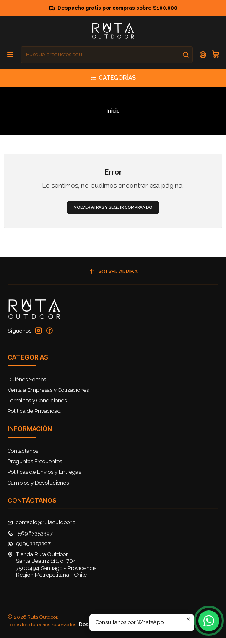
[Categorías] (113, 78)
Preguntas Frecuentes (35, 461)
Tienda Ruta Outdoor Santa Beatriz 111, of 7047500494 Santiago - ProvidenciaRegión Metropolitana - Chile (52, 564)
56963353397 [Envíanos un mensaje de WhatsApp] (29, 544)
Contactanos (23, 451)
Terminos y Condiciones (37, 400)
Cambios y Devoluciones (38, 483)
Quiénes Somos (27, 379)
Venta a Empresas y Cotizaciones (48, 390)
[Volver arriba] (113, 271)
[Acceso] (203, 54)
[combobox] (107, 54)
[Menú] (10, 54)
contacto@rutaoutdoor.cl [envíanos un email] (43, 522)
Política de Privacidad (34, 411)
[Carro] (215, 54)
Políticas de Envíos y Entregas (44, 472)
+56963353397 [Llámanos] (30, 533)
